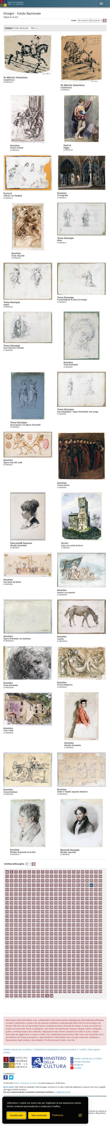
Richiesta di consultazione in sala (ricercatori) (55, 1049)
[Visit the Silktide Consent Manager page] (80, 1115)
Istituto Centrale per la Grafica (17, 1049)
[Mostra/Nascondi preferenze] (57, 1115)
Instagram (76, 1065)
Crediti (82, 1049)
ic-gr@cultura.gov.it (62, 1092)
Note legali (8, 1087)
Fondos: (9, 28)
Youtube (75, 1068)
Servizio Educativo (80, 1062)
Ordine (73, 21)
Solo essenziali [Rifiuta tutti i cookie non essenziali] (39, 1115)
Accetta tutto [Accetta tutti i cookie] (16, 1115)
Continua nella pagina (14, 864)
